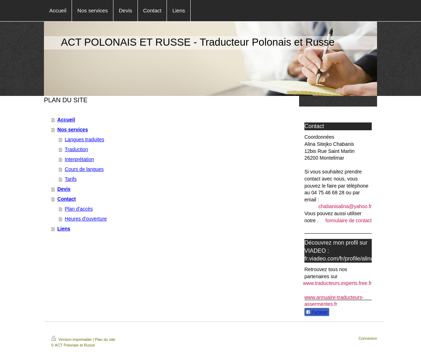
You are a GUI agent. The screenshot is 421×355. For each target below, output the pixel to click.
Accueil (66, 119)
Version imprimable (72, 339)
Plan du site (105, 339)
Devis (64, 189)
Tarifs (71, 179)
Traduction (76, 149)
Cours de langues (84, 169)
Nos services (72, 129)
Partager (317, 312)
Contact (66, 199)
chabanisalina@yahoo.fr (345, 206)
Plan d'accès (79, 209)
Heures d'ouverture (86, 219)
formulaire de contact (348, 220)
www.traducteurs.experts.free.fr (337, 283)
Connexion (367, 338)
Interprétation (79, 159)
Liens (64, 228)
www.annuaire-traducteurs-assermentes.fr (334, 300)
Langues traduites (84, 139)
